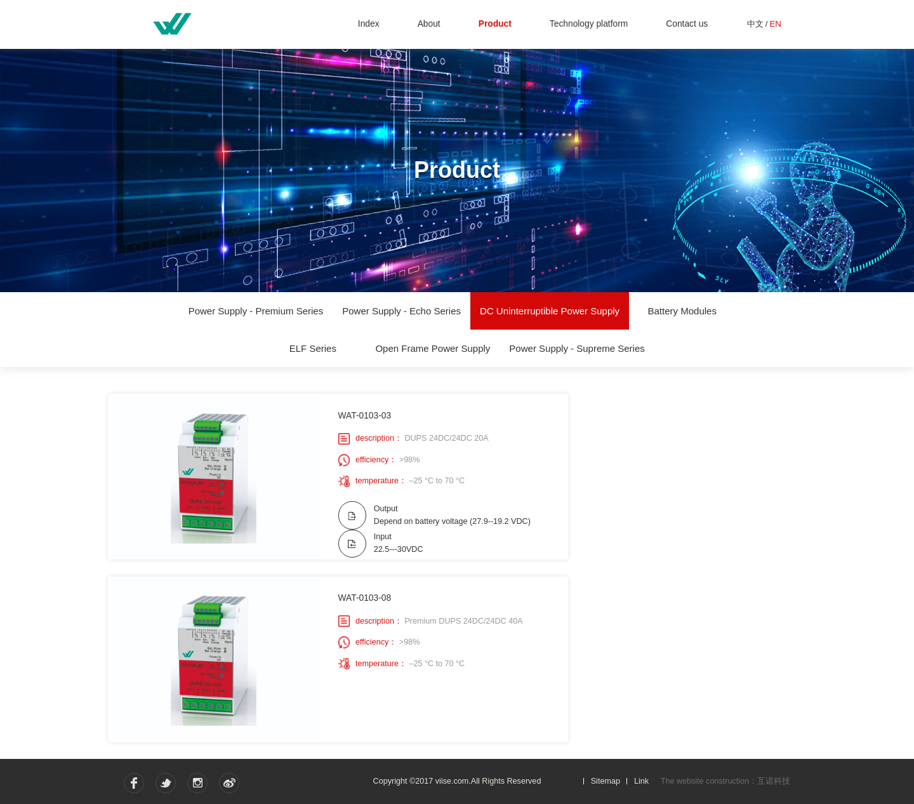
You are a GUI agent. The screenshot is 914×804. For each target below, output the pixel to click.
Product (495, 24)
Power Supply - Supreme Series (576, 348)
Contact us (687, 24)
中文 (755, 24)
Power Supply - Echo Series (401, 310)
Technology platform (589, 24)
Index (369, 24)
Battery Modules (682, 310)
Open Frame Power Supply (432, 348)
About (429, 24)
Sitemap (605, 780)
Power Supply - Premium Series (256, 310)
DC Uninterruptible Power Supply (549, 310)
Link (641, 780)
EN (775, 24)
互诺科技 (773, 781)
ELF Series (312, 348)
